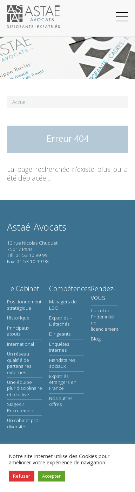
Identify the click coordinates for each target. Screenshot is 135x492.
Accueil (20, 102)
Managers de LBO (63, 304)
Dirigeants (60, 334)
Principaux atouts (18, 331)
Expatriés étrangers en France (62, 382)
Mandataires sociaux (62, 363)
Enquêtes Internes (59, 347)
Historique (18, 318)
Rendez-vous (103, 293)
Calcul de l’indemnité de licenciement (104, 319)
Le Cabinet (23, 288)
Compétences (70, 288)
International (20, 344)
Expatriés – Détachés (60, 321)
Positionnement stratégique (24, 304)
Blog (96, 339)
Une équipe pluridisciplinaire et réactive (24, 388)
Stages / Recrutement (21, 407)
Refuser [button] (21, 476)
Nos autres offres (61, 401)
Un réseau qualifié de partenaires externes (19, 363)
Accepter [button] (51, 476)
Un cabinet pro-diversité (23, 423)
